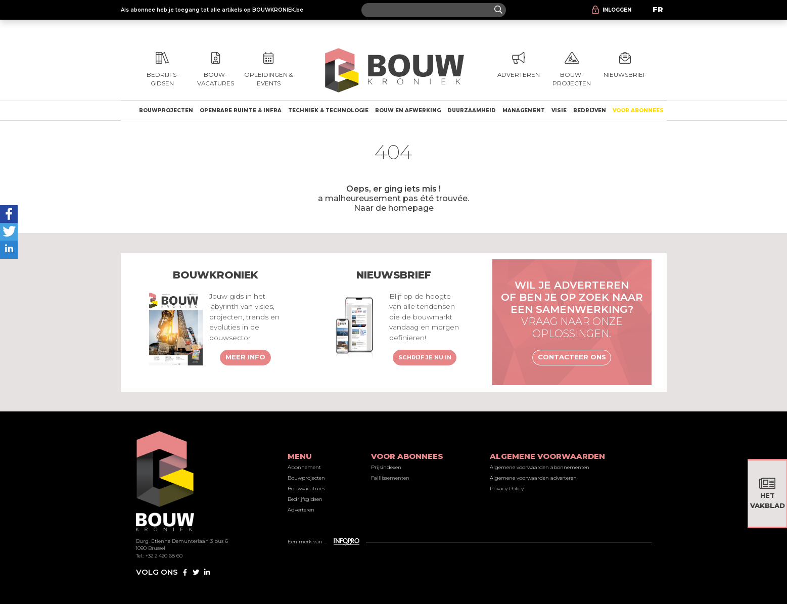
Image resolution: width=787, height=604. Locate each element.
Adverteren (301, 510)
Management (523, 110)
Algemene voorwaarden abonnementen (539, 467)
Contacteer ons (572, 357)
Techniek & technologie (328, 110)
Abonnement (304, 467)
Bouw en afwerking (408, 110)
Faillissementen (390, 478)
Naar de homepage (394, 208)
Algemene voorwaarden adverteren (533, 478)
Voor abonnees (638, 110)
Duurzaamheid (471, 110)
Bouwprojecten (166, 110)
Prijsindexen (386, 467)
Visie (559, 110)
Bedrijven (589, 110)
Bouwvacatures (306, 488)
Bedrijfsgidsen (305, 499)
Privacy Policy (507, 488)
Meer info (245, 357)
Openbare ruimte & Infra (241, 110)
